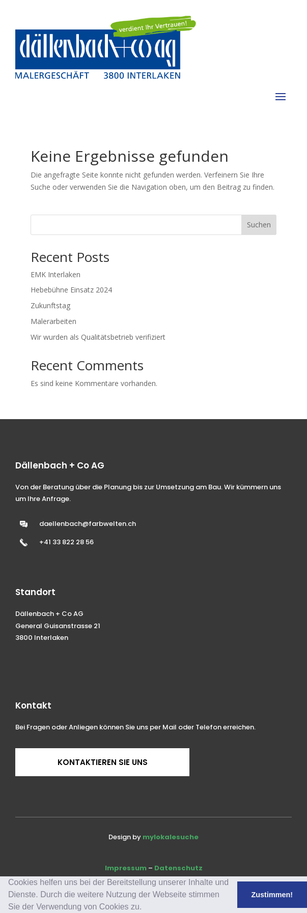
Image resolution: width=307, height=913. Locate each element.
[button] (145, 907)
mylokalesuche (171, 837)
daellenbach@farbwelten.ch (87, 523)
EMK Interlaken (55, 274)
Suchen (259, 224)
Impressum (126, 868)
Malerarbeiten (53, 321)
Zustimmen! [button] (272, 895)
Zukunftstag (50, 305)
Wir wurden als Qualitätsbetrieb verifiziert (98, 337)
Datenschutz (178, 868)
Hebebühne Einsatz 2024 (71, 289)
